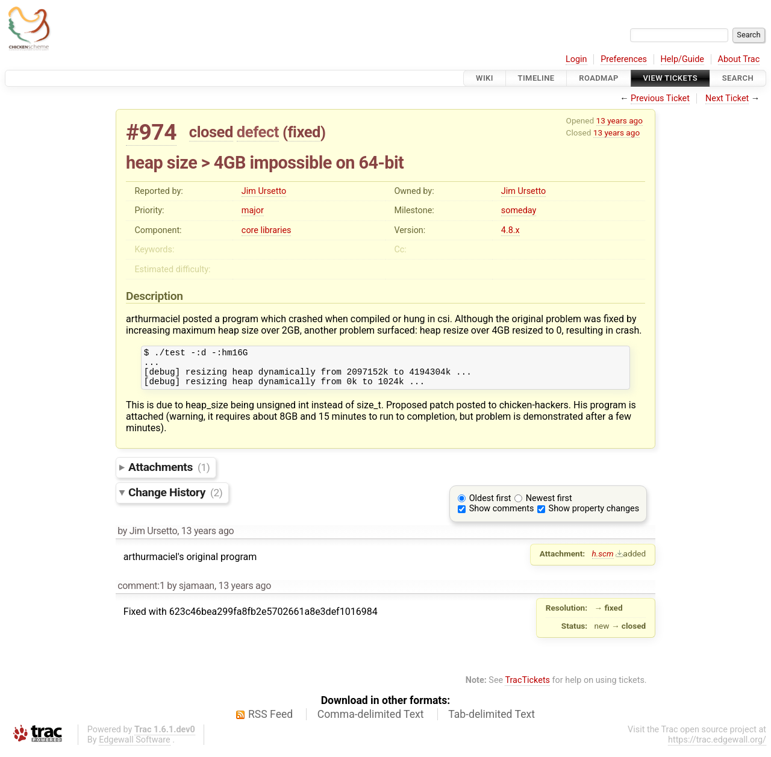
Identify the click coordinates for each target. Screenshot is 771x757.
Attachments (169, 474)
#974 (151, 132)
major (253, 210)
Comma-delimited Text (370, 721)
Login (576, 59)
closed (211, 132)
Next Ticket (727, 98)
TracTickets (527, 687)
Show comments (501, 516)
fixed (303, 132)
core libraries (267, 230)
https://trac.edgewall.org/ (717, 747)
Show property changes (594, 516)
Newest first (549, 505)
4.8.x (510, 230)
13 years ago (619, 120)
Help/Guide (682, 59)
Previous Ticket (660, 98)
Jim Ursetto (264, 191)
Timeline (536, 78)
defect (258, 132)
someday (519, 210)
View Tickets (670, 78)
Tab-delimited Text (491, 721)
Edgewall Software (134, 747)
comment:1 (140, 593)
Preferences (624, 59)
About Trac (739, 59)
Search (738, 78)
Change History (175, 499)
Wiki (484, 78)
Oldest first (490, 505)
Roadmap (599, 78)
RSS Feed (270, 721)
